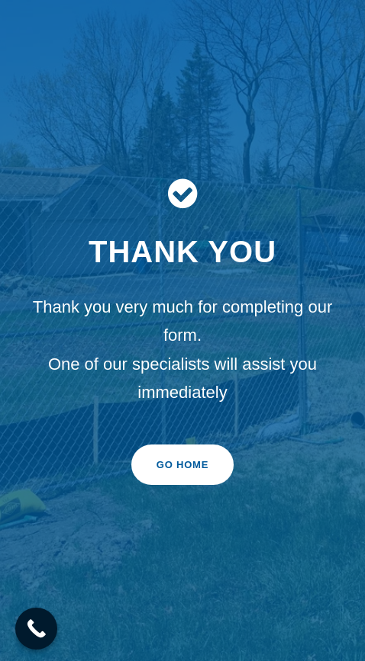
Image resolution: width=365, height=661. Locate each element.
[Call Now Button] (36, 629)
